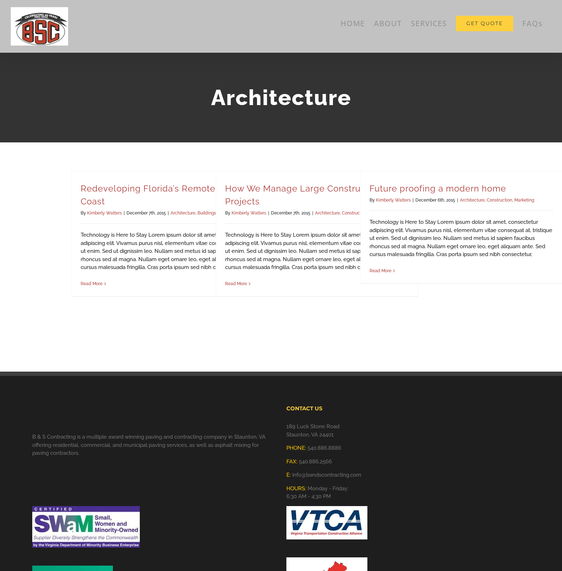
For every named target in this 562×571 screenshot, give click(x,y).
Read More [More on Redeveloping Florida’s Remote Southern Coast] (92, 283)
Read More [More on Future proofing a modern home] (380, 270)
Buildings (206, 213)
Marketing (524, 200)
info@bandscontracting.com (326, 475)
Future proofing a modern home (438, 188)
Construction (499, 200)
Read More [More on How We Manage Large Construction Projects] (236, 283)
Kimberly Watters (104, 213)
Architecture (183, 213)
